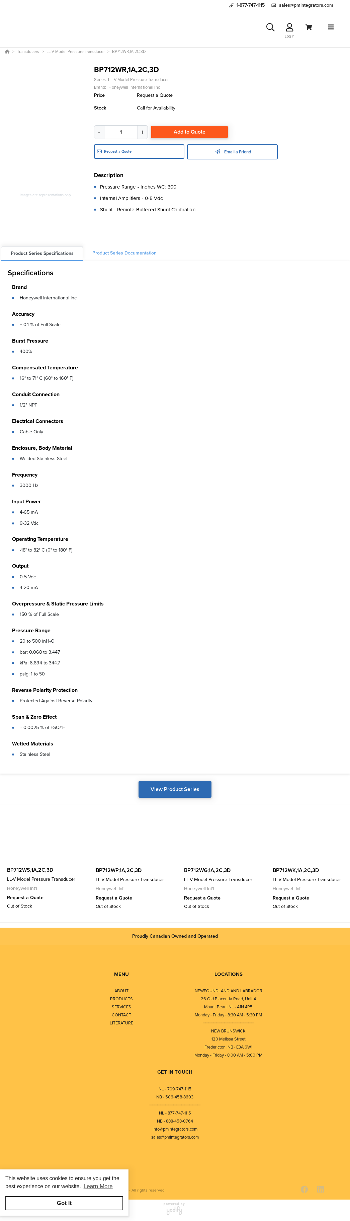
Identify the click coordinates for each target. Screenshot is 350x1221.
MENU (121, 974)
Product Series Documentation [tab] (124, 253)
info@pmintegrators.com (175, 1129)
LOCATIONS (228, 974)
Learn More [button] (98, 1186)
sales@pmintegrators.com (175, 1137)
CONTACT (121, 1015)
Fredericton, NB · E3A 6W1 (228, 1047)
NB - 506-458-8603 (174, 1097)
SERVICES (121, 1007)
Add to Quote (189, 132)
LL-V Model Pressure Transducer (138, 79)
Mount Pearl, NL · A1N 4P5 (228, 1007)
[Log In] (289, 27)
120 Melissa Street (228, 1039)
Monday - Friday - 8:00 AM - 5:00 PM (228, 1055)
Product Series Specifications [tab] (42, 253)
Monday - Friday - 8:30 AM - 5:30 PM (228, 1015)
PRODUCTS (121, 999)
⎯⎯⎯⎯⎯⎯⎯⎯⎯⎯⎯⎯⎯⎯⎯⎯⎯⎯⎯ (228, 1023)
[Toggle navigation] (331, 27)
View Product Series (175, 789)
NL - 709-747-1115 (175, 1089)
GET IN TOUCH (174, 1072)
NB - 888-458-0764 (175, 1121)
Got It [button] (64, 1203)
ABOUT (121, 991)
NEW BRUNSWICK (228, 1031)
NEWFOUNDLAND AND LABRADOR (228, 991)
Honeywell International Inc (48, 297)
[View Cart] (309, 27)
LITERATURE (121, 1023)
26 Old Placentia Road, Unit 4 (228, 999)
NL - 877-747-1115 (175, 1113)
